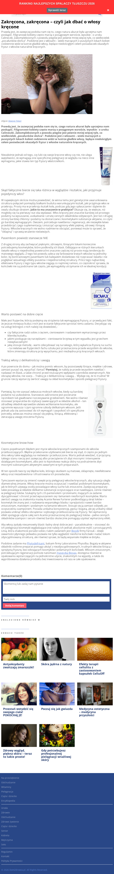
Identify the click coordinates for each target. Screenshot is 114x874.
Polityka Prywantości (11, 860)
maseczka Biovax (66, 553)
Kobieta (5, 835)
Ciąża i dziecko (9, 796)
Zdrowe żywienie (10, 821)
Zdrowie (5, 812)
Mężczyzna (7, 839)
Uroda (4, 807)
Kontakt (5, 856)
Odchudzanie (8, 782)
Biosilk (75, 531)
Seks (3, 844)
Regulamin (7, 851)
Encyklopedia (8, 800)
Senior (4, 830)
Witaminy (6, 786)
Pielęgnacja (7, 791)
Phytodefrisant (35, 543)
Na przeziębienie (10, 777)
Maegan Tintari (14, 121)
